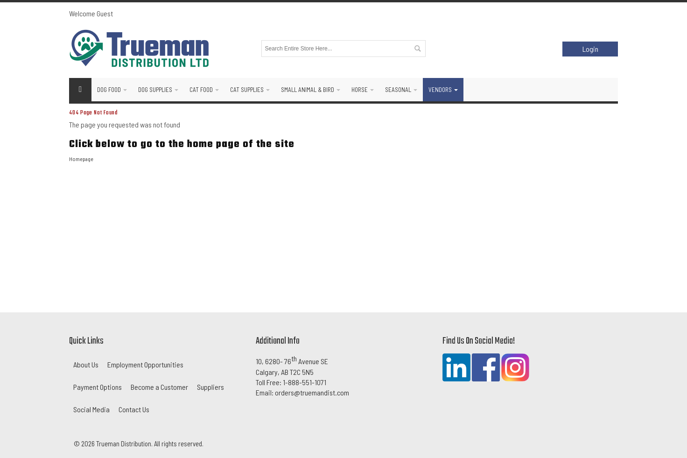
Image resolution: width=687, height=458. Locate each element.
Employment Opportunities (145, 364)
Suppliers (210, 386)
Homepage (81, 158)
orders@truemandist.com (312, 392)
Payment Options (97, 386)
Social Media (91, 409)
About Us (85, 364)
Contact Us (134, 409)
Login (590, 48)
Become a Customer (159, 386)
